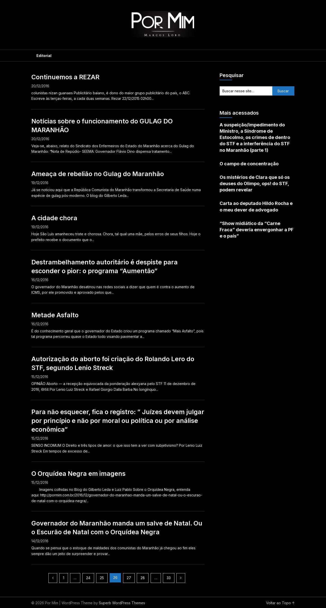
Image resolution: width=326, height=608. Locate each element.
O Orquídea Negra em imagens (78, 473)
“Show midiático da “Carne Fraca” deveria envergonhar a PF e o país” (256, 230)
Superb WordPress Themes (122, 603)
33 (169, 578)
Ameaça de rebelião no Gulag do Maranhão (97, 174)
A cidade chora (54, 218)
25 (102, 578)
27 (129, 578)
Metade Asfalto (55, 315)
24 (88, 578)
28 (143, 578)
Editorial (43, 55)
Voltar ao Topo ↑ (280, 603)
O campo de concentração (249, 163)
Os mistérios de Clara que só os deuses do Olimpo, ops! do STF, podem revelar (255, 183)
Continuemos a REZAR (65, 77)
